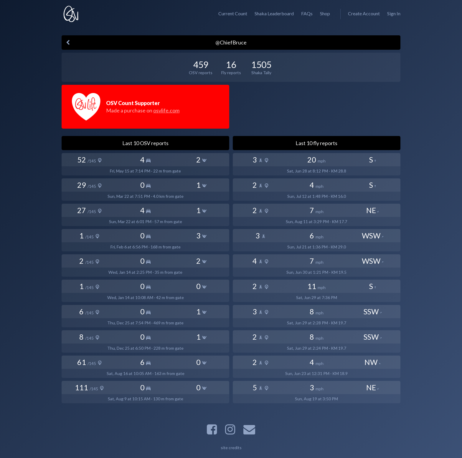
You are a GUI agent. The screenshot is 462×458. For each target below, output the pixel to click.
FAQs (307, 13)
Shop (325, 13)
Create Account (364, 13)
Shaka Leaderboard (274, 13)
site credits (231, 447)
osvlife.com (166, 110)
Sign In (393, 13)
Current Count (232, 13)
